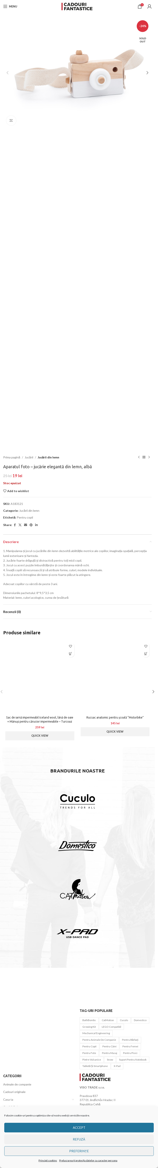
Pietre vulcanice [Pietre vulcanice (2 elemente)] (91, 1059)
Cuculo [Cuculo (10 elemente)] (124, 1020)
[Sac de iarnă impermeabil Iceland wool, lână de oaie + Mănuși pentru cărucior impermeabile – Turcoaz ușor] (39, 677)
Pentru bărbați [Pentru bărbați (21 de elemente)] (130, 1039)
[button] (7, 72)
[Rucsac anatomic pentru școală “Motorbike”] (115, 677)
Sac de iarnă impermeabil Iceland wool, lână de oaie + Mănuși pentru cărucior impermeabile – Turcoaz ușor (39, 721)
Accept (79, 1127)
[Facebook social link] (14, 525)
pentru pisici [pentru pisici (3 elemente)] (130, 1053)
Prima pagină (11, 457)
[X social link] (20, 525)
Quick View (39, 735)
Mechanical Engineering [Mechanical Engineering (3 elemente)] (96, 1033)
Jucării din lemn (48, 457)
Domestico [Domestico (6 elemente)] (140, 1020)
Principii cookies (48, 1160)
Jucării (29, 457)
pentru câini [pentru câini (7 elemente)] (109, 1046)
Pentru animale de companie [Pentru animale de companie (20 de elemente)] (99, 1039)
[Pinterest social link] (31, 525)
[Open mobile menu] (10, 6)
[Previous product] (138, 457)
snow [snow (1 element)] (110, 1059)
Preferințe (79, 1151)
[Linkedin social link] (36, 525)
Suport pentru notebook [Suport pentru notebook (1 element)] (133, 1059)
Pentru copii (25, 517)
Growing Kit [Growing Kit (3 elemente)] (89, 1026)
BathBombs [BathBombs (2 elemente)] (89, 1020)
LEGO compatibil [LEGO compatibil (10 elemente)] (111, 1026)
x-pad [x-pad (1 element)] (117, 1066)
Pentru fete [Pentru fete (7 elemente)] (89, 1053)
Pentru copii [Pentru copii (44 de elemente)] (89, 1046)
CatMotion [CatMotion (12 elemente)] (108, 1020)
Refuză (79, 1139)
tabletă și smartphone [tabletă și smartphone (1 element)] (95, 1066)
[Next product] (149, 457)
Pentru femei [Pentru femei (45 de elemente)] (130, 1046)
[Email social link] (25, 525)
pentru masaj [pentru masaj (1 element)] (109, 1053)
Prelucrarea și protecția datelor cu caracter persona (88, 1160)
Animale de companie (17, 1084)
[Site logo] (77, 6)
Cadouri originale (14, 1092)
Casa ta (8, 1099)
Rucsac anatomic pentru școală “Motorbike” (115, 717)
